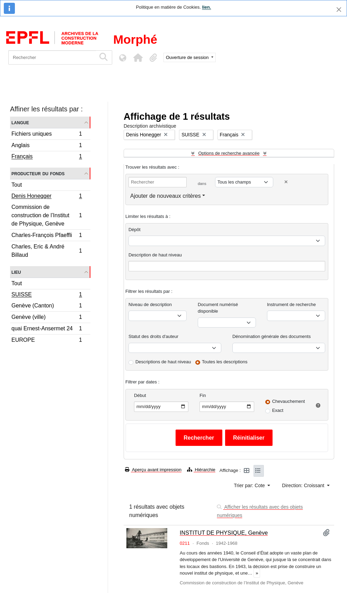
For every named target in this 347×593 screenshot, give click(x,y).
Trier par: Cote (250, 485)
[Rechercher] (52, 57)
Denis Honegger (46, 197)
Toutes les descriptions (225, 361)
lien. (206, 7)
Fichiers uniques (46, 135)
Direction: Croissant (304, 485)
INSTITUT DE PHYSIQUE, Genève (224, 533)
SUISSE (46, 295)
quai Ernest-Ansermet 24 (46, 329)
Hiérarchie (201, 469)
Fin (202, 395)
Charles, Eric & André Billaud (46, 251)
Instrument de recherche (291, 304)
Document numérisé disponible (218, 308)
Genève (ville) (46, 318)
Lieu (16, 272)
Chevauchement (288, 401)
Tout (16, 185)
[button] (137, 58)
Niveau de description (150, 304)
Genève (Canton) (46, 307)
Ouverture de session (188, 57)
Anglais (46, 146)
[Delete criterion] (286, 182)
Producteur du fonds (37, 173)
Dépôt (134, 229)
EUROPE (46, 341)
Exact (278, 410)
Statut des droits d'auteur (153, 336)
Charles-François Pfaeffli (46, 236)
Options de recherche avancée (228, 153)
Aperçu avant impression (153, 469)
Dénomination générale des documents (271, 336)
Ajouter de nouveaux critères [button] (165, 196)
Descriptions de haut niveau (163, 361)
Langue (20, 122)
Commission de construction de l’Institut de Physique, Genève (46, 215)
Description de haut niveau (155, 254)
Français (46, 157)
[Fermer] (339, 9)
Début (140, 395)
